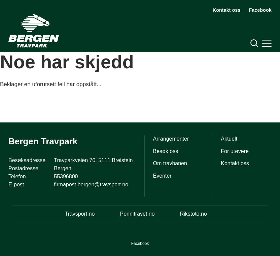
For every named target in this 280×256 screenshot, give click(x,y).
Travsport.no (80, 214)
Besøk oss (165, 151)
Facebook (260, 10)
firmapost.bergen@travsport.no (91, 184)
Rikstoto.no (193, 214)
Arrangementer (171, 139)
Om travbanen (170, 163)
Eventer (162, 176)
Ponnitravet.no (137, 214)
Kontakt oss (227, 10)
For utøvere (235, 151)
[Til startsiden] (33, 30)
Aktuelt (229, 139)
